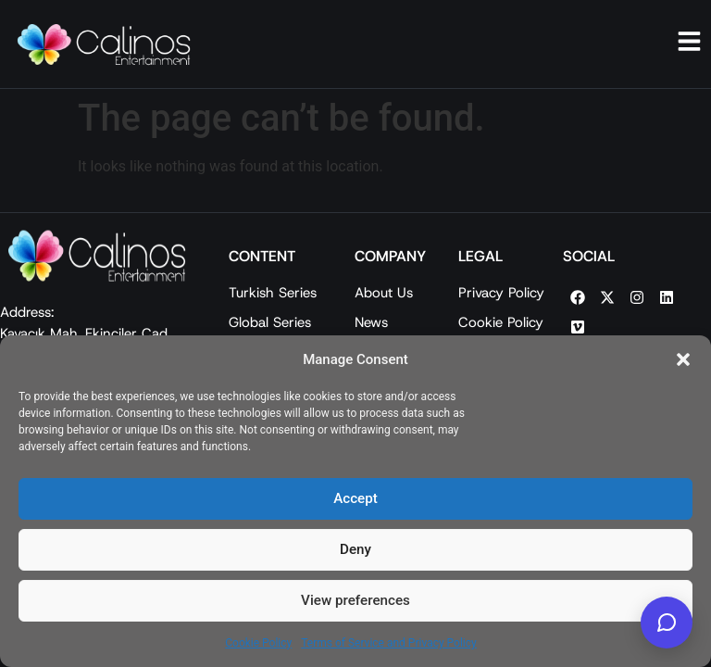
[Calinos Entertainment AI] (666, 622)
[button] (683, 359)
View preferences (355, 601)
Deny (355, 550)
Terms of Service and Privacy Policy (388, 642)
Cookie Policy (258, 642)
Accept (355, 499)
